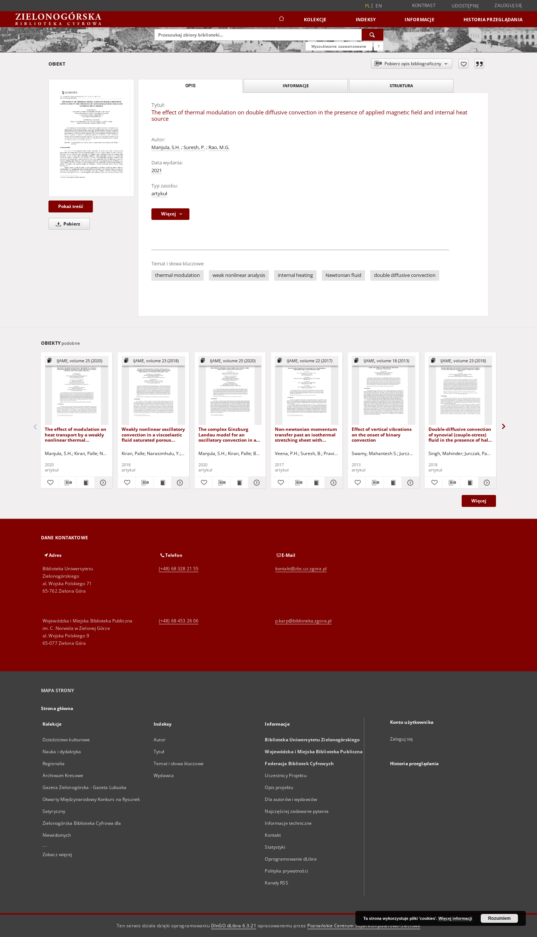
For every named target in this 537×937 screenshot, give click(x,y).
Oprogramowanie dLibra (291, 859)
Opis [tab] (190, 85)
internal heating (295, 275)
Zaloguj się (508, 5)
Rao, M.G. (218, 147)
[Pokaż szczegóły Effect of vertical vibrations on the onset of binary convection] (409, 483)
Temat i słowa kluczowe (179, 763)
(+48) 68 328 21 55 (178, 568)
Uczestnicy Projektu (285, 775)
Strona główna (57, 708)
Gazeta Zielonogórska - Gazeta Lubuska (84, 787)
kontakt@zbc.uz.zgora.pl (301, 568)
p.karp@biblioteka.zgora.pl (303, 621)
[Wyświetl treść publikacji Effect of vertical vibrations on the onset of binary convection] (392, 483)
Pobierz (66, 224)
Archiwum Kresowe (63, 775)
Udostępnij (465, 6)
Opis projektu (279, 787)
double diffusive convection (405, 275)
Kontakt (273, 835)
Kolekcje (315, 19)
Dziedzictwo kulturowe (66, 739)
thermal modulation (177, 275)
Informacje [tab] (296, 85)
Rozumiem (499, 918)
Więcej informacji (455, 918)
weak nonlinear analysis (239, 275)
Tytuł (159, 751)
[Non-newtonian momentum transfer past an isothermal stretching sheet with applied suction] (306, 390)
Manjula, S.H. (165, 147)
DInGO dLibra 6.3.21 (234, 925)
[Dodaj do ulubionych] (463, 64)
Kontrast (424, 5)
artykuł (159, 193)
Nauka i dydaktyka (62, 751)
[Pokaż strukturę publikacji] (76, 361)
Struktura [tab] (401, 85)
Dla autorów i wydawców (291, 799)
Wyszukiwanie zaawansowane (339, 46)
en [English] (379, 5)
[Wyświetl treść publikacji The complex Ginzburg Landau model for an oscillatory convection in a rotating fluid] (239, 483)
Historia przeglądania (493, 19)
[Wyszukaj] (372, 35)
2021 (156, 170)
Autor (160, 739)
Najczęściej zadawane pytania (296, 811)
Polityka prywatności (286, 871)
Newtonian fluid (343, 275)
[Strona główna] (281, 19)
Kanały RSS (276, 883)
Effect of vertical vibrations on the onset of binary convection (382, 434)
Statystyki (275, 847)
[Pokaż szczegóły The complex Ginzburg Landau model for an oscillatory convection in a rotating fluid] (256, 483)
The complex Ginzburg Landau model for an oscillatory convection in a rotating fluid (227, 434)
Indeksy (366, 19)
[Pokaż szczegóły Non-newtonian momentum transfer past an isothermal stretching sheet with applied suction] (332, 483)
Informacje (419, 19)
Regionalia (54, 763)
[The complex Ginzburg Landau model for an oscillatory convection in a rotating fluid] (230, 390)
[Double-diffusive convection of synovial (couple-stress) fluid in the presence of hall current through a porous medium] (460, 390)
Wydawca (164, 775)
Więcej (478, 501)
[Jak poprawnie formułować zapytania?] (378, 46)
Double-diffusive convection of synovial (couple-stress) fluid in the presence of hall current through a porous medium (459, 434)
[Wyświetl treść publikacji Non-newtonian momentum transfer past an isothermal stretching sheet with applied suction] (315, 483)
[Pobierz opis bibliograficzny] (67, 483)
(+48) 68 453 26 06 (178, 621)
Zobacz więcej (57, 854)
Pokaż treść (70, 206)
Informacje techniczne (288, 823)
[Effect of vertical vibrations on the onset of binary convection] (383, 390)
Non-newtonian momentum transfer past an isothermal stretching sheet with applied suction (306, 434)
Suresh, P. (194, 147)
